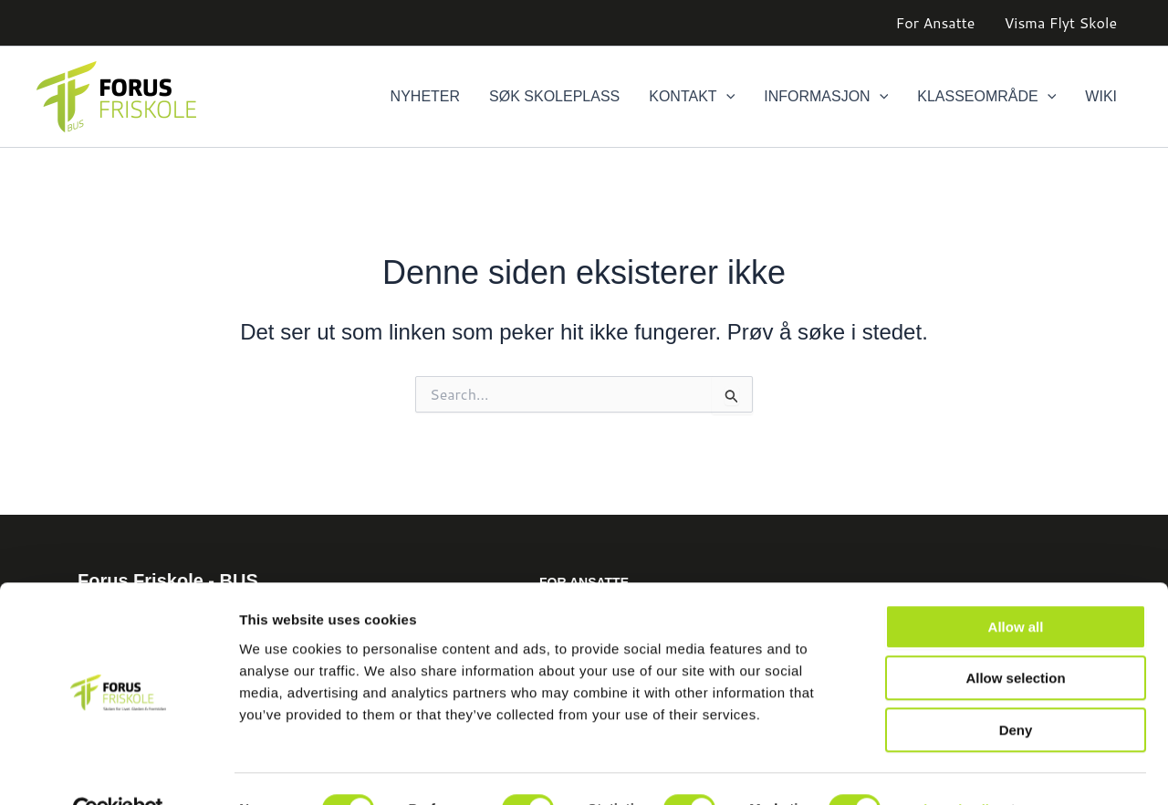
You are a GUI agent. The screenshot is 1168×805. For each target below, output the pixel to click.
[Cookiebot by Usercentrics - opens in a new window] (118, 769)
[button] (726, 96)
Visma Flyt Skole (1060, 22)
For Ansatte (935, 22)
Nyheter (425, 96)
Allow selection (1015, 638)
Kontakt (692, 96)
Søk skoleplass (554, 96)
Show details (957, 769)
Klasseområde (986, 96)
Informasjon (826, 96)
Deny (1016, 689)
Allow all (1016, 586)
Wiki (1101, 96)
